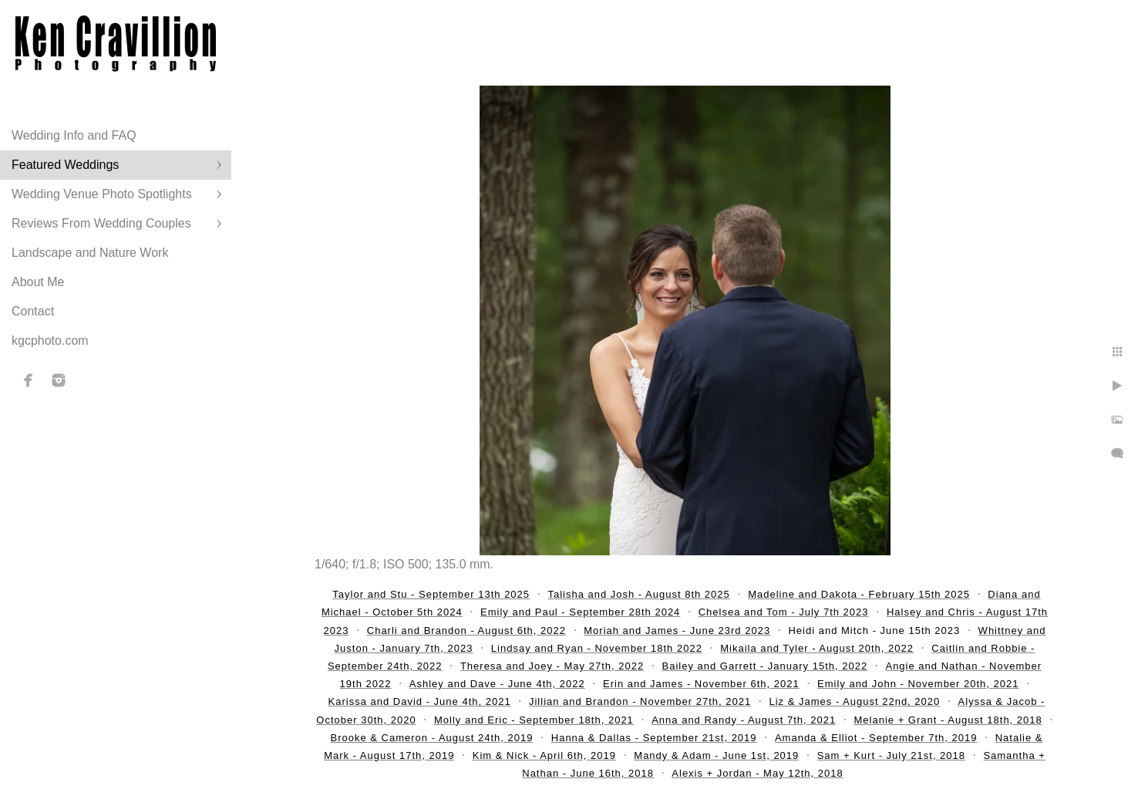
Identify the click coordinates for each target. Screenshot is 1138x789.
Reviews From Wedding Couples (101, 223)
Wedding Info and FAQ (74, 135)
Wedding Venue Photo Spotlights (102, 194)
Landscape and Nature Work (90, 252)
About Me (38, 281)
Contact (33, 311)
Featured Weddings (65, 164)
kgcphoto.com (50, 340)
